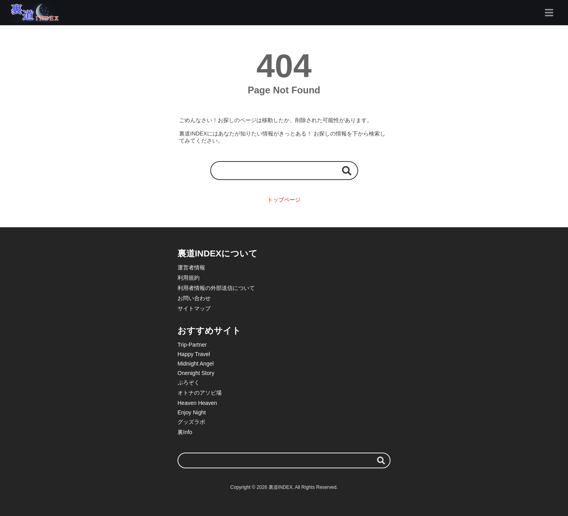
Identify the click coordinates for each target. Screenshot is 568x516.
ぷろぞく (189, 382)
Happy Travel (194, 354)
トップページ (284, 200)
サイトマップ (194, 308)
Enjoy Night (192, 412)
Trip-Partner (192, 345)
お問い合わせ (194, 298)
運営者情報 (191, 267)
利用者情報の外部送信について (216, 288)
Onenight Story (196, 373)
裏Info (185, 432)
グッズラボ (191, 422)
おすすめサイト (209, 331)
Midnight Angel (196, 363)
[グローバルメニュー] (549, 12)
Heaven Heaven (197, 403)
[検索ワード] (284, 170)
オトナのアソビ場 (200, 393)
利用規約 (189, 278)
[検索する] (346, 170)
